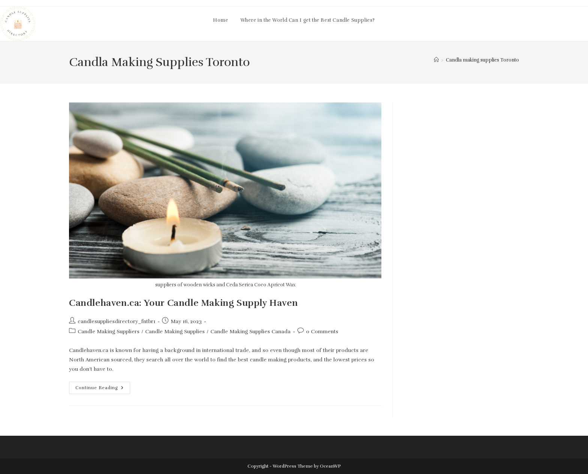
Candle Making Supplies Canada (250, 331)
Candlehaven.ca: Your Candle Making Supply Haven (183, 302)
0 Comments (322, 331)
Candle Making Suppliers (109, 331)
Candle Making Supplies (175, 331)
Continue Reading (102, 389)
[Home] (436, 60)
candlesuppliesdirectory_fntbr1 (116, 321)
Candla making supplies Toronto (482, 60)
